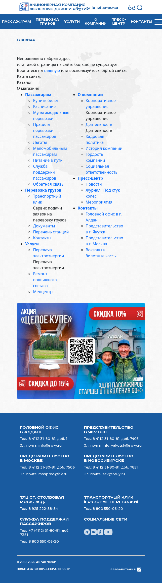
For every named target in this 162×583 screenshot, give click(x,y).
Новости (94, 184)
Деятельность (99, 124)
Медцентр (42, 291)
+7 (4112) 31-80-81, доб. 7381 (44, 532)
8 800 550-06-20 (108, 508)
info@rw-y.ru (50, 445)
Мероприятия (99, 202)
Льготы (40, 142)
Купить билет (46, 100)
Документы (44, 226)
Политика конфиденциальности (43, 569)
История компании (104, 148)
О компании (96, 22)
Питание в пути (48, 160)
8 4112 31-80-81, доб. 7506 (52, 467)
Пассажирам (16, 22)
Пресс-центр (119, 22)
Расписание (44, 106)
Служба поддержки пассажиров (44, 172)
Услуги (72, 22)
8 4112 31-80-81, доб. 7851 (115, 467)
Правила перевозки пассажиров (44, 130)
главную (52, 70)
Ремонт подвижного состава (45, 279)
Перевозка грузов (47, 22)
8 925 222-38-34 (43, 508)
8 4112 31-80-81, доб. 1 (48, 438)
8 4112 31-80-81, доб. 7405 (116, 438)
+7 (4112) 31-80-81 (102, 8)
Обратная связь (48, 184)
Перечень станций (51, 232)
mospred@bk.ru (52, 474)
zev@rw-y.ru (113, 474)
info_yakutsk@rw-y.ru (122, 445)
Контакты (141, 22)
